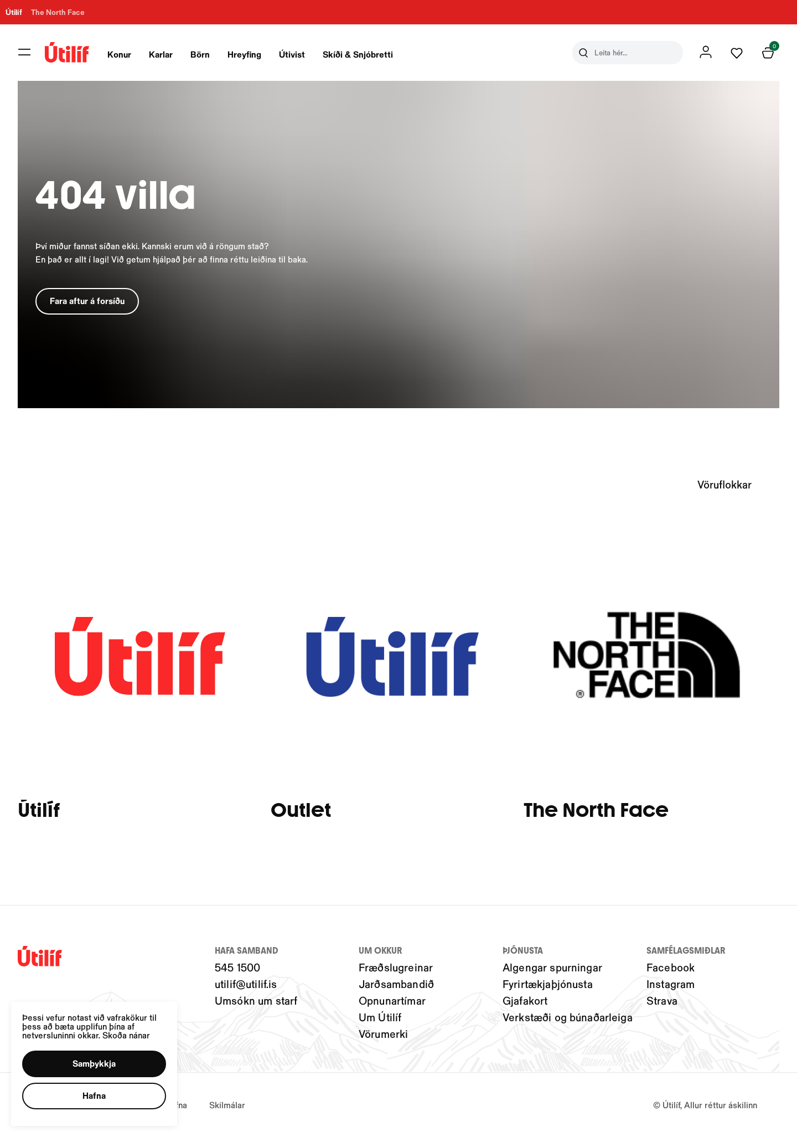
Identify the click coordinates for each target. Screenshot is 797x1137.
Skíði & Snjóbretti (362, 54)
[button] (94, 1064)
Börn (204, 54)
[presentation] (123, 52)
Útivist (296, 54)
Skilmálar (227, 1104)
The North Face (599, 811)
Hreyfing (248, 54)
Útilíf (39, 811)
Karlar (165, 54)
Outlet (302, 811)
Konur (123, 54)
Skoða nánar (126, 1035)
